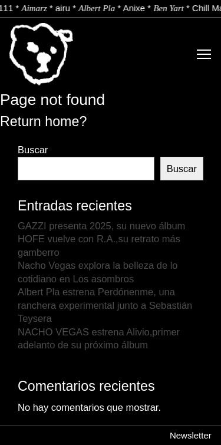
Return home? (43, 121)
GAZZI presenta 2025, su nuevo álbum (101, 225)
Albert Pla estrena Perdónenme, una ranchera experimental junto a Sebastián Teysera (105, 305)
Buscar (33, 149)
